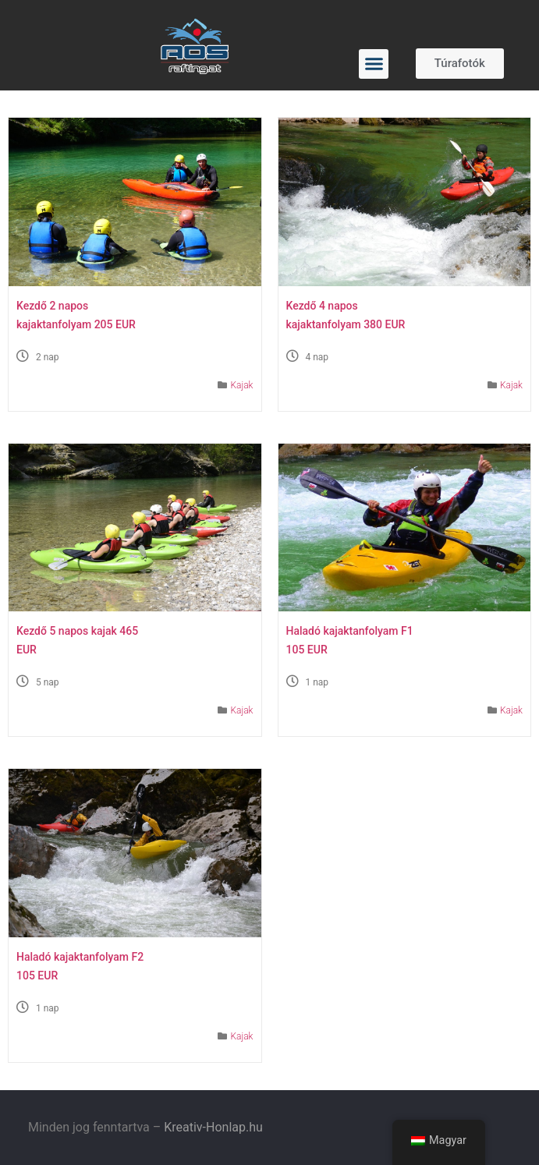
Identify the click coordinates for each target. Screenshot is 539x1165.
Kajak (241, 385)
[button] (373, 64)
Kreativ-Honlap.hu (213, 1127)
